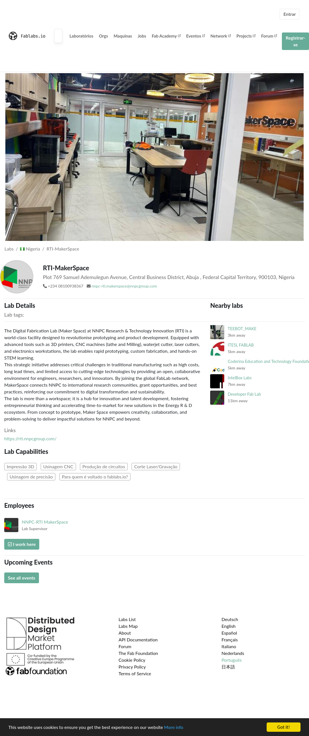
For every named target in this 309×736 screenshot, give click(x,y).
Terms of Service (135, 673)
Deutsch (229, 619)
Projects (245, 35)
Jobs (142, 35)
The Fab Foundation (138, 653)
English (228, 626)
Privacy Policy (132, 666)
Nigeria (30, 248)
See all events (21, 577)
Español (229, 632)
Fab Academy (166, 35)
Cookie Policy (132, 660)
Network (220, 35)
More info (173, 728)
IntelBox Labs (240, 377)
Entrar (289, 14)
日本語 (228, 666)
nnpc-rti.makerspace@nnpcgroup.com (124, 286)
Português (231, 660)
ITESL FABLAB (241, 345)
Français (229, 639)
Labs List (127, 619)
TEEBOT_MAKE (242, 328)
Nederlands (232, 653)
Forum (269, 35)
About (125, 632)
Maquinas (123, 35)
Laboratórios (81, 35)
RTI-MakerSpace (63, 248)
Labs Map (128, 626)
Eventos (195, 35)
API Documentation (138, 639)
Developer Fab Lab (244, 394)
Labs (9, 248)
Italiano (228, 646)
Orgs (103, 35)
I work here (22, 544)
